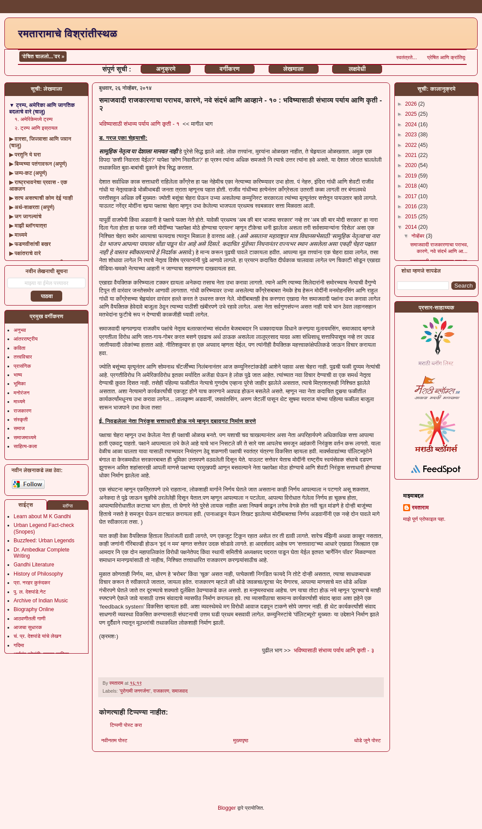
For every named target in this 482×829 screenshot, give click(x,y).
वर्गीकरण (230, 68)
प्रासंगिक (22, 366)
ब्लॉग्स (68, 506)
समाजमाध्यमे (25, 437)
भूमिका (20, 384)
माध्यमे (19, 401)
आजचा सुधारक (28, 627)
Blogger (227, 808)
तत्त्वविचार (23, 357)
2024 (411, 124)
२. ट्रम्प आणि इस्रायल (35, 128)
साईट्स (25, 505)
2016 (411, 206)
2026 (411, 104)
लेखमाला (293, 68)
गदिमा (19, 645)
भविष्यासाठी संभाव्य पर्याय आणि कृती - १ (139, 124)
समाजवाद (180, 691)
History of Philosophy (38, 574)
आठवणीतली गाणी (30, 619)
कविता (19, 348)
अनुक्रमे (165, 68)
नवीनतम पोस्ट (114, 740)
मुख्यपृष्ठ (240, 740)
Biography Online (34, 609)
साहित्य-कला (25, 446)
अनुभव (20, 330)
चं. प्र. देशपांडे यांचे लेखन (37, 636)
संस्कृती (21, 419)
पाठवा (47, 296)
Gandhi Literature (34, 565)
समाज (19, 428)
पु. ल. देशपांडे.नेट (30, 592)
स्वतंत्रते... (448, 57)
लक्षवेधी (357, 68)
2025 (411, 114)
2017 (411, 196)
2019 (411, 176)
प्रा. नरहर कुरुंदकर (32, 583)
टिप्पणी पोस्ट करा (126, 725)
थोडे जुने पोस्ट (367, 740)
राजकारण (161, 691)
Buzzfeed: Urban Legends (44, 540)
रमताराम (420, 508)
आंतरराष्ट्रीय (26, 339)
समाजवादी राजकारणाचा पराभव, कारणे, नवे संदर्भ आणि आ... (439, 248)
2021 (411, 155)
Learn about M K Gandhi (42, 516)
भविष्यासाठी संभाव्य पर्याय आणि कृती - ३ (334, 650)
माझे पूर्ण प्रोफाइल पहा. (424, 519)
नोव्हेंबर (418, 236)
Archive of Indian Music (41, 601)
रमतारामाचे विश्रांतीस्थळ (67, 33)
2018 (411, 186)
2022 (411, 145)
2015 (411, 216)
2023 (411, 135)
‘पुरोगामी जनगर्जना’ (135, 691)
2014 (411, 227)
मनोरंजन (21, 393)
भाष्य (18, 375)
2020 (411, 165)
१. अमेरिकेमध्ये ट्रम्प (33, 119)
